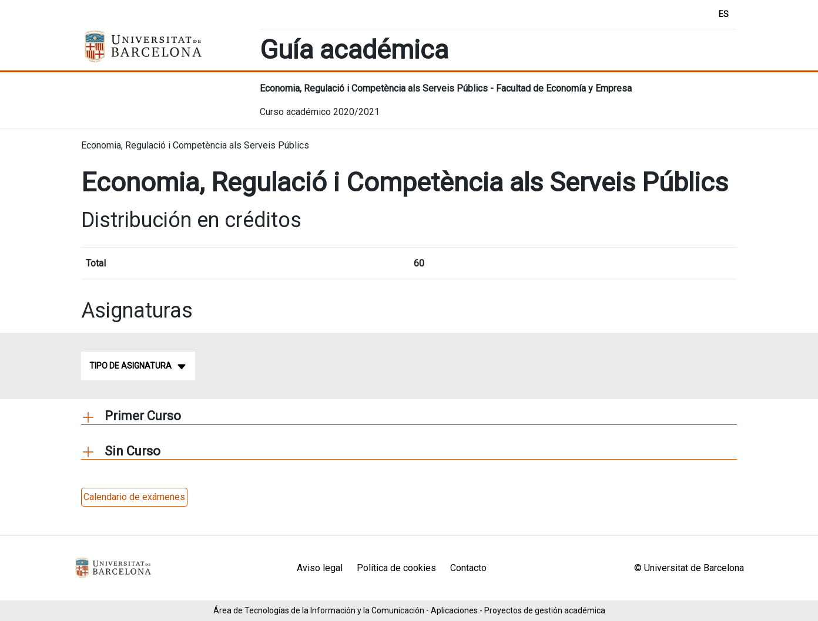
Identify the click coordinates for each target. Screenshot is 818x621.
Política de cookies (396, 567)
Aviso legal (320, 567)
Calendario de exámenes (134, 496)
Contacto (468, 567)
